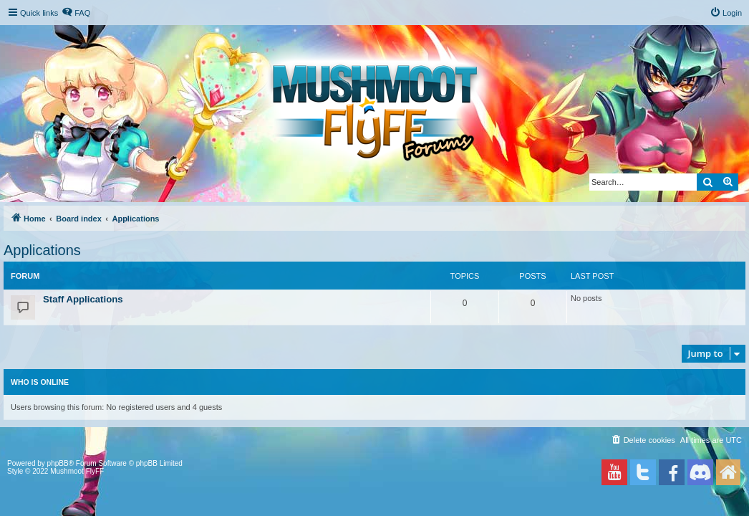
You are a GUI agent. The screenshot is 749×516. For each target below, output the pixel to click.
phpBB (58, 463)
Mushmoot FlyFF (77, 471)
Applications (42, 250)
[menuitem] (76, 13)
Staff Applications (83, 299)
